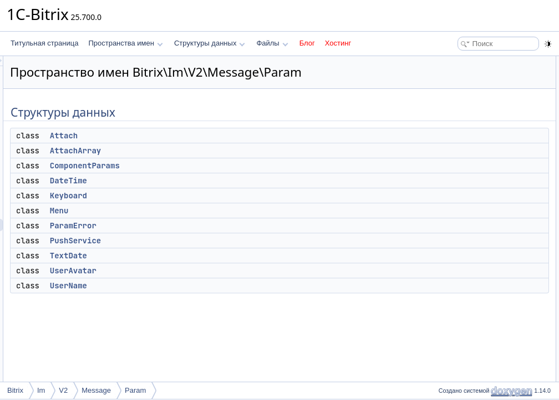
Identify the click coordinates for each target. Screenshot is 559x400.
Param (135, 390)
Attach (202, 151)
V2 (63, 390)
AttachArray (214, 166)
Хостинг (338, 43)
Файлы (272, 43)
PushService (214, 256)
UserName (207, 301)
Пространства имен (125, 43)
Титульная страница (44, 43)
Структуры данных (209, 43)
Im (41, 390)
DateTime (207, 196)
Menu (198, 226)
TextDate (207, 271)
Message (96, 390)
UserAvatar (212, 286)
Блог (307, 43)
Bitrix (15, 390)
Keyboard (207, 211)
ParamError (212, 241)
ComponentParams (223, 181)
